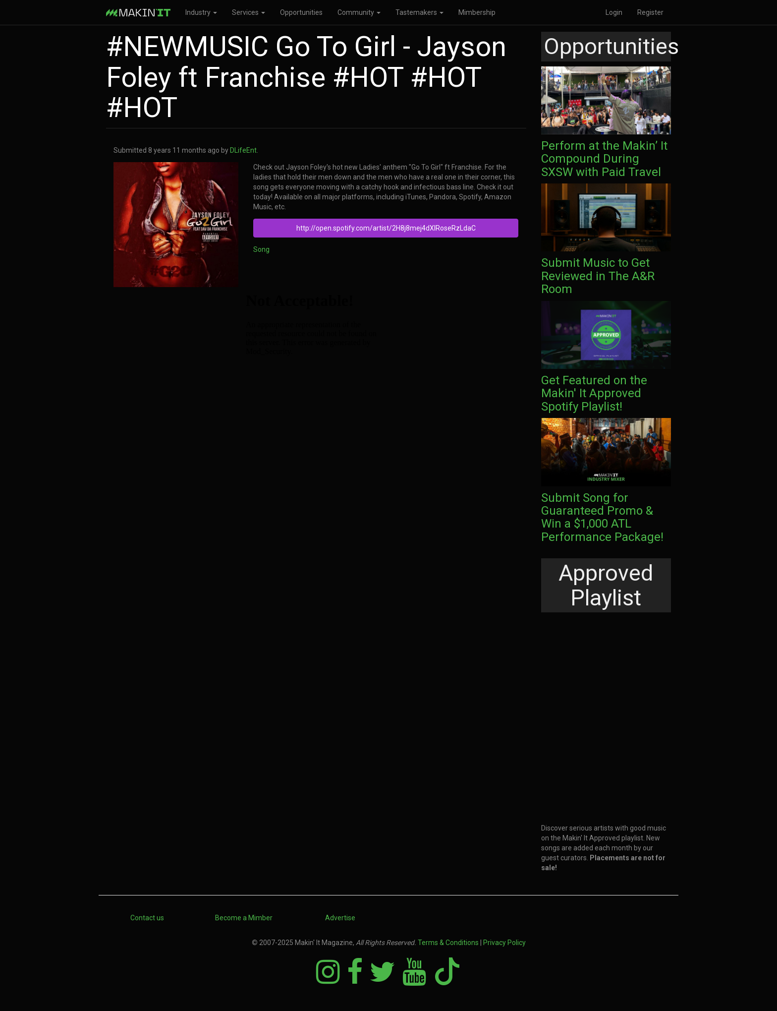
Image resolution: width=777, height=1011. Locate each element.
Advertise (340, 918)
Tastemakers (419, 12)
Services (248, 12)
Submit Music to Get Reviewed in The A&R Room (598, 276)
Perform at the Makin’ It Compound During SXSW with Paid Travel (604, 159)
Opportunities (301, 12)
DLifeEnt (243, 150)
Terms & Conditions (448, 943)
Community (359, 12)
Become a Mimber (244, 918)
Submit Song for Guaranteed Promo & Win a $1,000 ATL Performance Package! (602, 517)
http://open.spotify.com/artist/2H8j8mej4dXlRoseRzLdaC (386, 228)
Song (261, 249)
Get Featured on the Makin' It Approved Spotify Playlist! (594, 393)
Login (614, 12)
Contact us (147, 918)
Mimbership (477, 12)
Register (650, 12)
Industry (201, 12)
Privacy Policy (504, 943)
